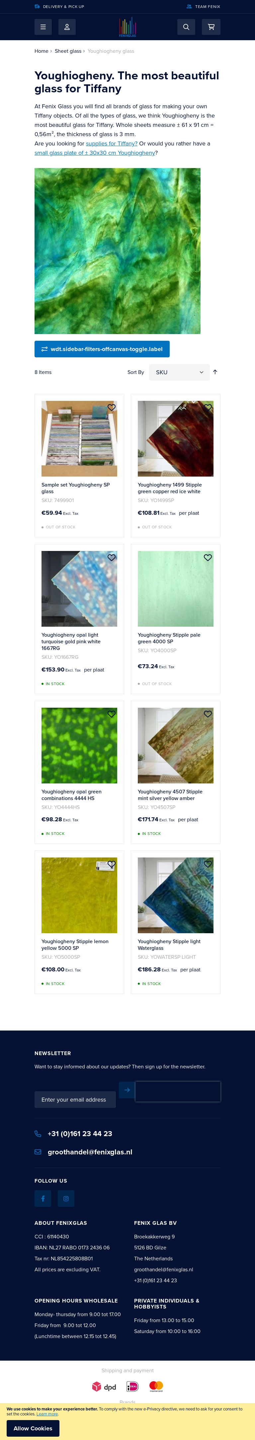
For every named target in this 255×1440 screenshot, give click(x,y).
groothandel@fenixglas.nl (83, 1142)
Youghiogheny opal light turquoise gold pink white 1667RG (71, 641)
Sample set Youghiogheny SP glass (76, 488)
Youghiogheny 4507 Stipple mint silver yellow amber (170, 795)
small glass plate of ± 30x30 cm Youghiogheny (95, 152)
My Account (67, 27)
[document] (127, 1421)
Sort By (136, 372)
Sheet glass (68, 51)
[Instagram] (66, 1189)
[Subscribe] (212, 1090)
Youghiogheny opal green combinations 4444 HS (72, 795)
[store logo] (127, 27)
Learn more (47, 1414)
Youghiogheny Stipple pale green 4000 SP (169, 638)
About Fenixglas (61, 1213)
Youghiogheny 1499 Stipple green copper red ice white (170, 488)
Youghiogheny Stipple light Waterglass (169, 945)
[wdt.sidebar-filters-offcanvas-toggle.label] (102, 349)
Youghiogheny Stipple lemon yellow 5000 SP (75, 945)
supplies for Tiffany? (111, 143)
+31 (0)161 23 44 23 (73, 1124)
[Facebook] (43, 1189)
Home (41, 51)
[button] (43, 27)
